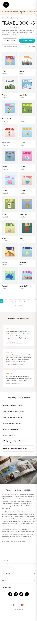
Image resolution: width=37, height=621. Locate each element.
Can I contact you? (9, 435)
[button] (18, 12)
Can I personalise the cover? (12, 423)
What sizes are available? (11, 429)
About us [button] (6, 573)
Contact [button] (6, 580)
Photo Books (11, 18)
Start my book (27, 40)
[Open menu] (33, 4)
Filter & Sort (10, 40)
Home (3, 18)
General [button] (5, 560)
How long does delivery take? (13, 417)
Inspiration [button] (7, 567)
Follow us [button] (6, 587)
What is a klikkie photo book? (13, 405)
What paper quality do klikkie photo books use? (15, 442)
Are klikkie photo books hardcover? (15, 448)
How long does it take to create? (14, 411)
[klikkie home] (6, 5)
